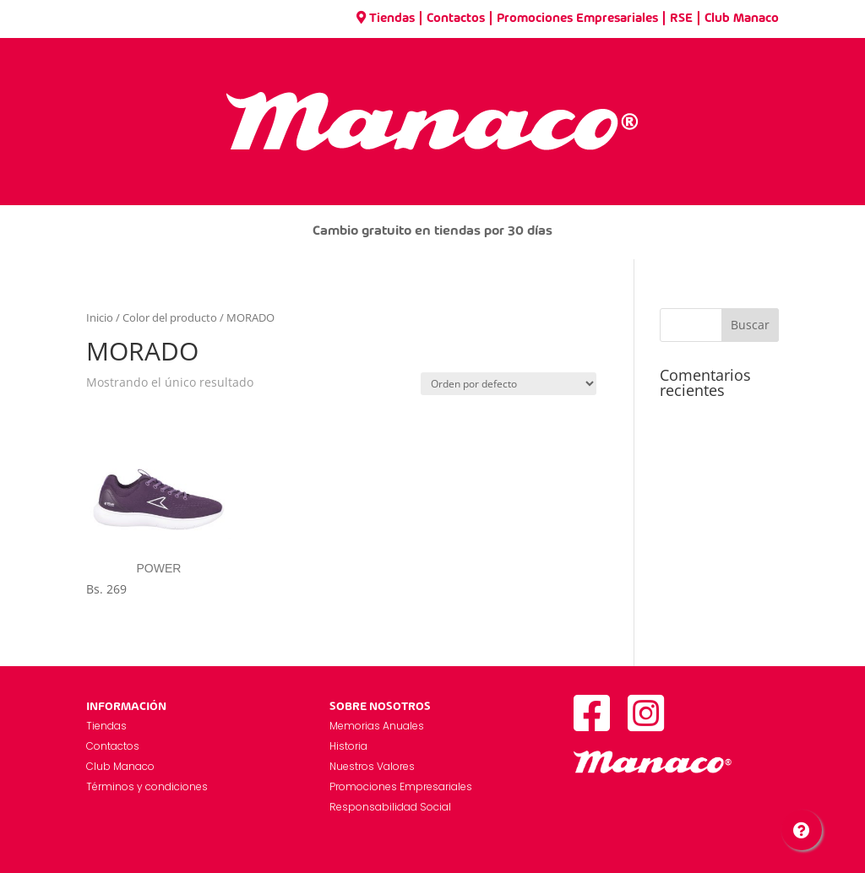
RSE (681, 18)
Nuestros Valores (372, 766)
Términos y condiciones (147, 786)
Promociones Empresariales (577, 18)
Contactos (456, 18)
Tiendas (385, 18)
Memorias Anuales (376, 725)
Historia (348, 746)
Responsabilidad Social (390, 807)
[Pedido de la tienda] (508, 383)
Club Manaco (742, 18)
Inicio (99, 317)
